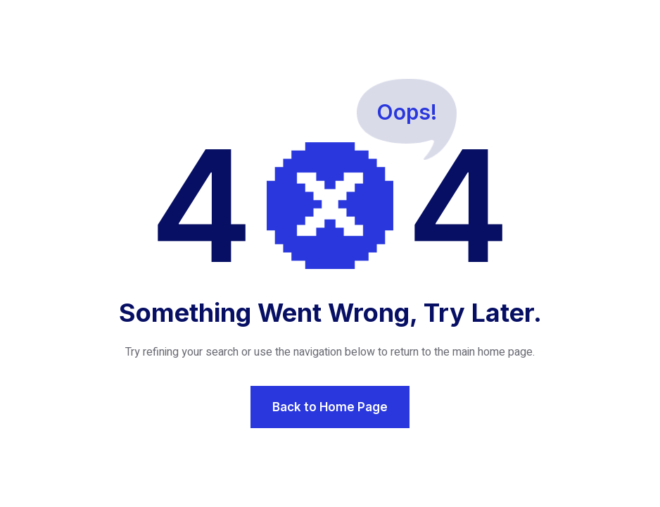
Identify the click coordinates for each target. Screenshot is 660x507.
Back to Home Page (330, 407)
